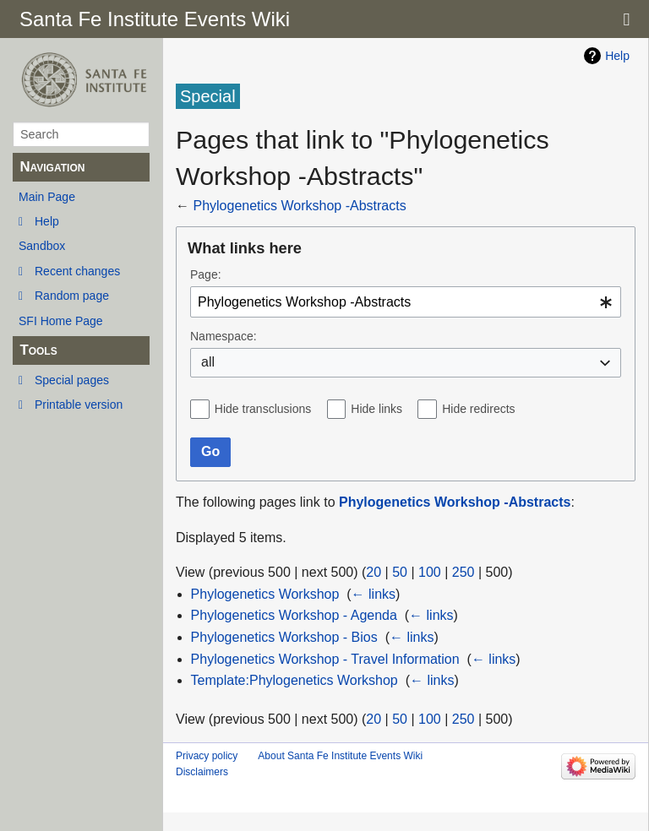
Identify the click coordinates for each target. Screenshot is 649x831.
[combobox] (405, 302)
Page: (205, 274)
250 (463, 572)
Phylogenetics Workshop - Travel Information (325, 659)
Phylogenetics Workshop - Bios (284, 637)
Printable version (79, 404)
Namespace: (223, 336)
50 (399, 572)
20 (373, 572)
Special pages (72, 380)
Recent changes (77, 271)
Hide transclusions (263, 409)
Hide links (376, 409)
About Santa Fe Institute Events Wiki (340, 756)
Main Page (47, 197)
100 (429, 572)
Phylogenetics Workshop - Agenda (294, 615)
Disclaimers (202, 772)
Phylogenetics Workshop (265, 594)
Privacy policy (206, 756)
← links (373, 594)
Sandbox (42, 246)
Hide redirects (478, 409)
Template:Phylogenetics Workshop (294, 680)
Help (47, 221)
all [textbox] (208, 362)
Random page (72, 295)
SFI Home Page (61, 321)
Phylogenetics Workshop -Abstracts (299, 205)
